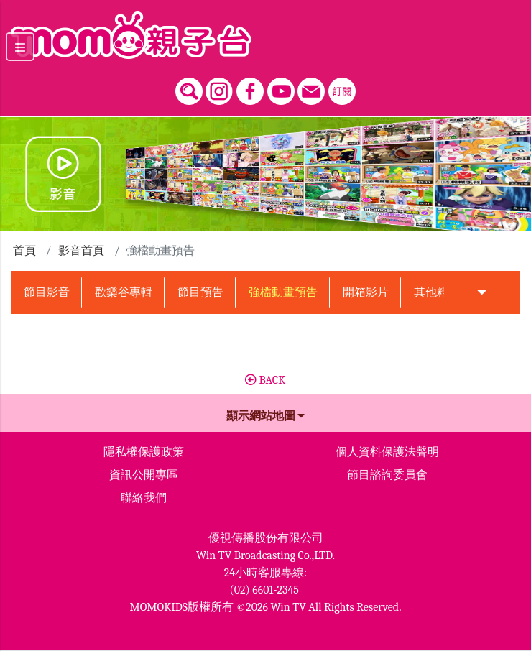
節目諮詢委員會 (387, 474)
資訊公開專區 (143, 474)
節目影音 (47, 292)
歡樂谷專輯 (123, 292)
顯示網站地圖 (265, 416)
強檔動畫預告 (283, 292)
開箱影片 (366, 292)
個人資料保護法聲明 (387, 451)
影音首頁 (81, 250)
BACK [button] (265, 380)
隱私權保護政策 (143, 451)
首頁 (24, 250)
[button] (482, 292)
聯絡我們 (144, 497)
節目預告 (200, 292)
